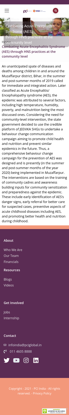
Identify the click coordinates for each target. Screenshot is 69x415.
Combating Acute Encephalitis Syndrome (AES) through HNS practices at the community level (33, 51)
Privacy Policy (42, 393)
